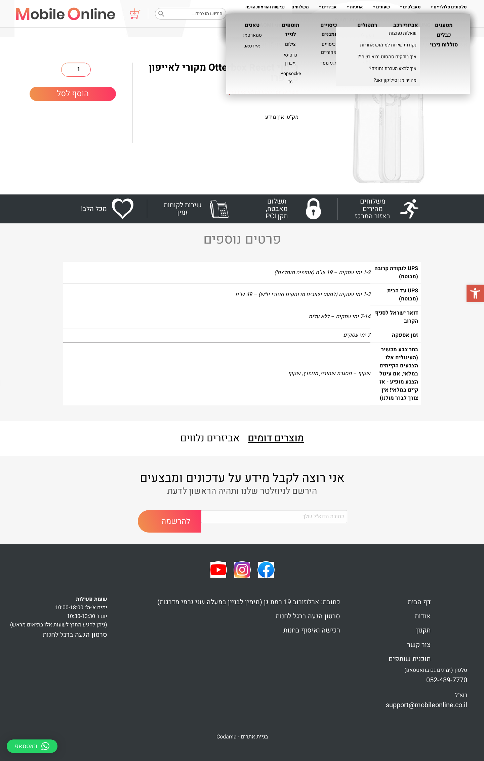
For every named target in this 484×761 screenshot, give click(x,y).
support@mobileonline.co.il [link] (426, 705)
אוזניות (353, 7)
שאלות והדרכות (398, 20)
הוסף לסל (73, 94)
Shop (446, 44)
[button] (475, 293)
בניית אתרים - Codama (242, 737)
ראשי (464, 44)
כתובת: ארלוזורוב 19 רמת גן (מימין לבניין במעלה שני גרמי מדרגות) (248, 602)
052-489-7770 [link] (446, 680)
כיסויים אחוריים (378, 44)
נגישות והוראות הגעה (265, 7)
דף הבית (419, 602)
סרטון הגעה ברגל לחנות (308, 616)
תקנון (352, 20)
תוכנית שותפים (410, 659)
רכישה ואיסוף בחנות (311, 630)
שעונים (380, 7)
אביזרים (326, 7)
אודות (369, 20)
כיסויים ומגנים (418, 44)
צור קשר (419, 645)
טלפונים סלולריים (447, 7)
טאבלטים (408, 7)
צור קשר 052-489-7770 (445, 20)
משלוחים (300, 7)
